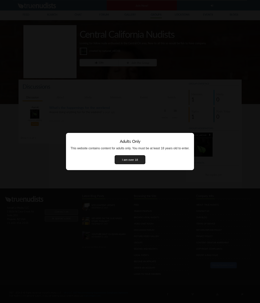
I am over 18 (130, 159)
